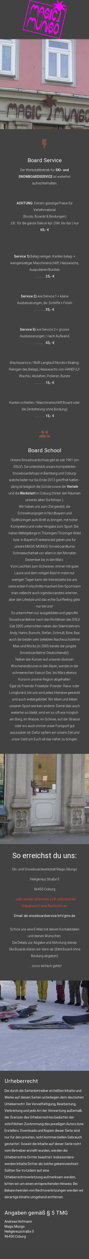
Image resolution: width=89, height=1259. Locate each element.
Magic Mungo (15, 1226)
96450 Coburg (15, 1236)
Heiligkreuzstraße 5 (19, 1231)
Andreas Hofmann (18, 1221)
